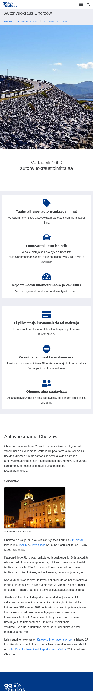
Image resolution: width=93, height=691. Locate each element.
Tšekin (23, 544)
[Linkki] (10, 4)
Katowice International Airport (55, 639)
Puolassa (78, 540)
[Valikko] (81, 4)
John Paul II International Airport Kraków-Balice (37, 649)
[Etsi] (88, 4)
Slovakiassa (37, 544)
